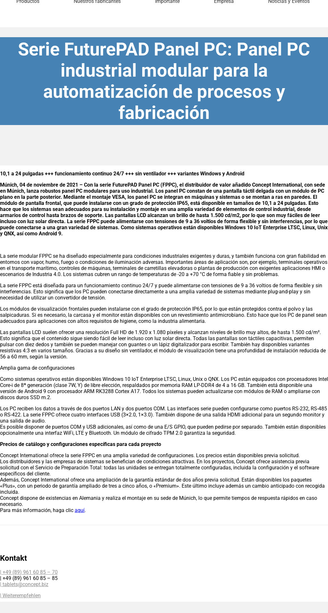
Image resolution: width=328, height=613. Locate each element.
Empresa (224, 27)
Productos (27, 27)
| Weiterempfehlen (20, 595)
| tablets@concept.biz (24, 584)
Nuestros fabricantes (97, 27)
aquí (80, 510)
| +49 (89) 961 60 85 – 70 (29, 572)
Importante (167, 27)
